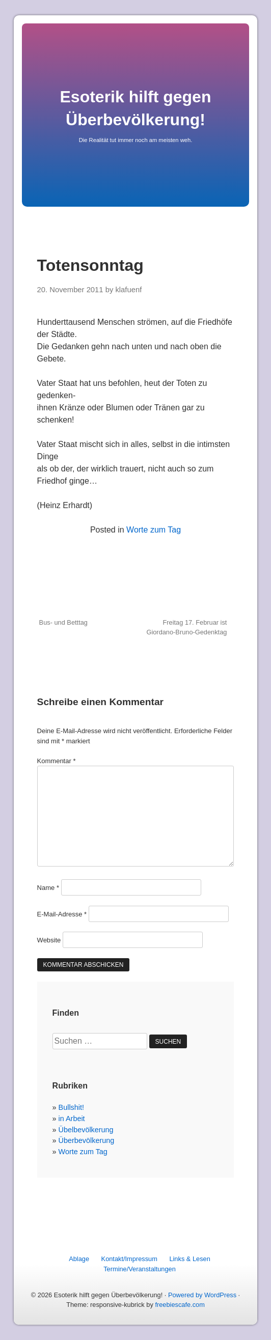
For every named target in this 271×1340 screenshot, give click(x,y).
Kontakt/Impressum (129, 1259)
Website (49, 940)
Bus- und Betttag (63, 622)
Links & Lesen (189, 1259)
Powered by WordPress (202, 1295)
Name (48, 887)
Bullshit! (71, 1107)
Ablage (79, 1259)
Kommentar (56, 761)
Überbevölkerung (87, 1140)
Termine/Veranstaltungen (139, 1269)
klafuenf (128, 290)
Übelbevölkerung (86, 1130)
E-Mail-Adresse (62, 914)
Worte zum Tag (153, 529)
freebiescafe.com (179, 1304)
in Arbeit (72, 1118)
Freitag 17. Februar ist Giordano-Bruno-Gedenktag (186, 627)
